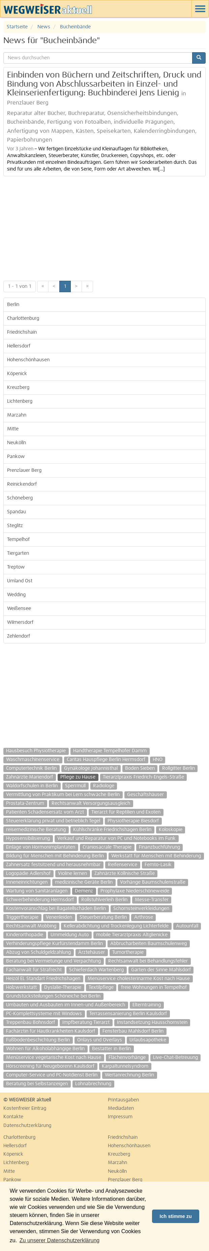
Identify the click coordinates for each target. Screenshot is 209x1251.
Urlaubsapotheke (147, 1040)
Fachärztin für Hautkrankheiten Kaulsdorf (50, 1031)
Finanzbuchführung (159, 847)
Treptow (16, 567)
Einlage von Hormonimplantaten (40, 847)
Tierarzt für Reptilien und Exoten (125, 812)
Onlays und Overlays (99, 1040)
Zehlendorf (18, 636)
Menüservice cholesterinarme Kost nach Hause (139, 978)
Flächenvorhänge (127, 1057)
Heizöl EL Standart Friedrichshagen (43, 978)
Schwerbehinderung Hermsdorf (40, 899)
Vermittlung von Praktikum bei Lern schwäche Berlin (63, 794)
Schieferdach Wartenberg (96, 970)
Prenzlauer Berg (24, 470)
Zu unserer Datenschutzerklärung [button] (59, 1240)
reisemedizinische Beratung (36, 829)
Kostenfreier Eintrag (24, 1108)
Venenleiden (59, 917)
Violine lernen (72, 873)
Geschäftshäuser (145, 794)
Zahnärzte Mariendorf (29, 777)
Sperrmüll (75, 786)
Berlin (13, 304)
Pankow (16, 456)
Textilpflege (101, 987)
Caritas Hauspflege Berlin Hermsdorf (106, 759)
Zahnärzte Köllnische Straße (124, 873)
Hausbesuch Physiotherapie (36, 751)
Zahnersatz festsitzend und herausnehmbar (53, 864)
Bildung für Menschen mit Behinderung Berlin (55, 856)
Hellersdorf (18, 346)
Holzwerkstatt (21, 987)
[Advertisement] (104, 227)
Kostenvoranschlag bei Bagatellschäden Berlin (56, 908)
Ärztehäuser (91, 952)
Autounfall (187, 926)
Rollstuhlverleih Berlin (104, 899)
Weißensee (19, 608)
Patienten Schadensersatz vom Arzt (45, 812)
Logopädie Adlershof (28, 873)
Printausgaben (123, 1100)
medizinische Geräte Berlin (84, 882)
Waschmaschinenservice (32, 759)
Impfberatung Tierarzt (86, 1022)
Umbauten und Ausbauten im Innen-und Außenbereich (65, 1005)
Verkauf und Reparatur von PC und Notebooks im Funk (116, 838)
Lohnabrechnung (93, 1083)
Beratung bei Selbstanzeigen (37, 1083)
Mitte (13, 429)
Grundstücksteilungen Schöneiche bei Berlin (53, 996)
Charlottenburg (23, 318)
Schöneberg (20, 498)
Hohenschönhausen (28, 360)
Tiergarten (18, 553)
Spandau (16, 512)
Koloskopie (170, 829)
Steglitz (15, 525)
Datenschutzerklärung (27, 1125)
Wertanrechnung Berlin (129, 1075)
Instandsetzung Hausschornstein (152, 1022)
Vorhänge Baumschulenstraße (152, 882)
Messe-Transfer (152, 899)
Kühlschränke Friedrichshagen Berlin (112, 829)
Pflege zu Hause (77, 777)
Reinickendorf (22, 484)
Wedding (16, 594)
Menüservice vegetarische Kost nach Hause (53, 1057)
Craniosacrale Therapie (107, 847)
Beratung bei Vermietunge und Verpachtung (53, 961)
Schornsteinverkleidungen (141, 908)
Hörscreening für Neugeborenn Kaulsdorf (50, 1066)
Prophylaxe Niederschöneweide (134, 891)
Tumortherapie (128, 952)
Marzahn (16, 415)
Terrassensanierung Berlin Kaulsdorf (128, 1013)
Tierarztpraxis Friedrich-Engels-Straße (143, 777)
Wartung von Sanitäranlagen (36, 891)
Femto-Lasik (158, 864)
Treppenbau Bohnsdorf (30, 1022)
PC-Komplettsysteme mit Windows (44, 1013)
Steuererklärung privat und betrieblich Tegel (53, 821)
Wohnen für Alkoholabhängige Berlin (45, 1048)
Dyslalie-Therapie (62, 987)
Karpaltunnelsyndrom (125, 1066)
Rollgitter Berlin (178, 768)
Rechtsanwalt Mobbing (31, 926)
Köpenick (17, 373)
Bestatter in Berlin (111, 1048)
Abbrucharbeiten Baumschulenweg (148, 943)
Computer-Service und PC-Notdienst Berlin (51, 1075)
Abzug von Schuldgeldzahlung (38, 952)
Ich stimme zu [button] (176, 1216)
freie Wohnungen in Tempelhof (154, 987)
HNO (157, 759)
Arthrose (143, 917)
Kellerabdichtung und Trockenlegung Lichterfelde (116, 926)
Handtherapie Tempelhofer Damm (110, 751)
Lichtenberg (19, 401)
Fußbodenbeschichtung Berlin (38, 1040)
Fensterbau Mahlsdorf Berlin (132, 1031)
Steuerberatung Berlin (103, 917)
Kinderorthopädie (24, 935)
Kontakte (13, 1117)
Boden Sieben (140, 768)
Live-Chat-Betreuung (175, 1057)
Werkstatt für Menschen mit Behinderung (156, 856)
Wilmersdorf (20, 622)
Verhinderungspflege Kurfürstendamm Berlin (54, 943)
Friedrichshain (22, 332)
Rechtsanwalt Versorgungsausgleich (91, 803)
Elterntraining (146, 1005)
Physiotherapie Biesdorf (133, 821)
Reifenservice (122, 864)
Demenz (84, 891)
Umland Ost (19, 581)
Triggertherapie (22, 917)
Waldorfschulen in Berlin (32, 786)
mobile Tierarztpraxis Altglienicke (132, 935)
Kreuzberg (18, 387)
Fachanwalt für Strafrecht (34, 970)
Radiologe (103, 786)
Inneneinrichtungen (27, 882)
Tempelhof (18, 539)
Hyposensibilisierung (28, 838)
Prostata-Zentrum (25, 803)
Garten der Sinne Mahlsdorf (161, 970)
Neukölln (16, 442)
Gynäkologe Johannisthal (91, 768)
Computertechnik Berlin (31, 768)
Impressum (120, 1117)
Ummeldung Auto (70, 935)
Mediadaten (121, 1108)
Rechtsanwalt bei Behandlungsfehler (148, 961)
